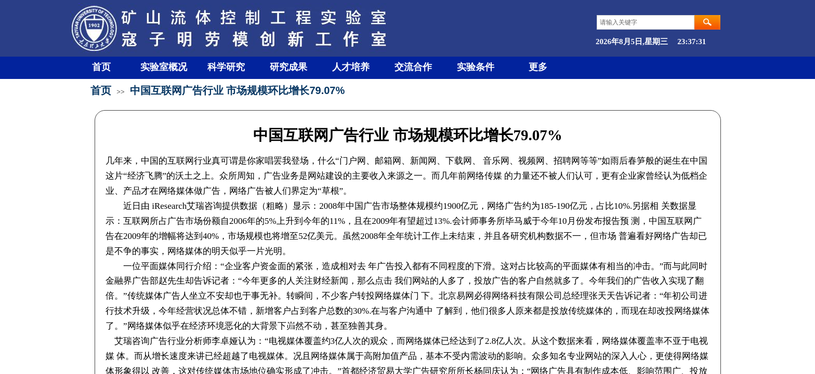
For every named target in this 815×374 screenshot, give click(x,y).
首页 (101, 67)
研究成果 (288, 67)
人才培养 (351, 67)
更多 (538, 67)
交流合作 (413, 67)
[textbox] (645, 22)
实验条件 (475, 67)
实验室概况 (163, 67)
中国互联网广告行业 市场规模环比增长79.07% (237, 90)
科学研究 (226, 67)
